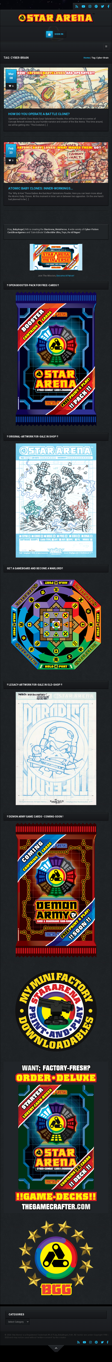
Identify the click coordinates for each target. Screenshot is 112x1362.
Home (87, 58)
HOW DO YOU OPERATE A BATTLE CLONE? (39, 114)
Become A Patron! (65, 275)
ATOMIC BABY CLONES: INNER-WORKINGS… (40, 188)
